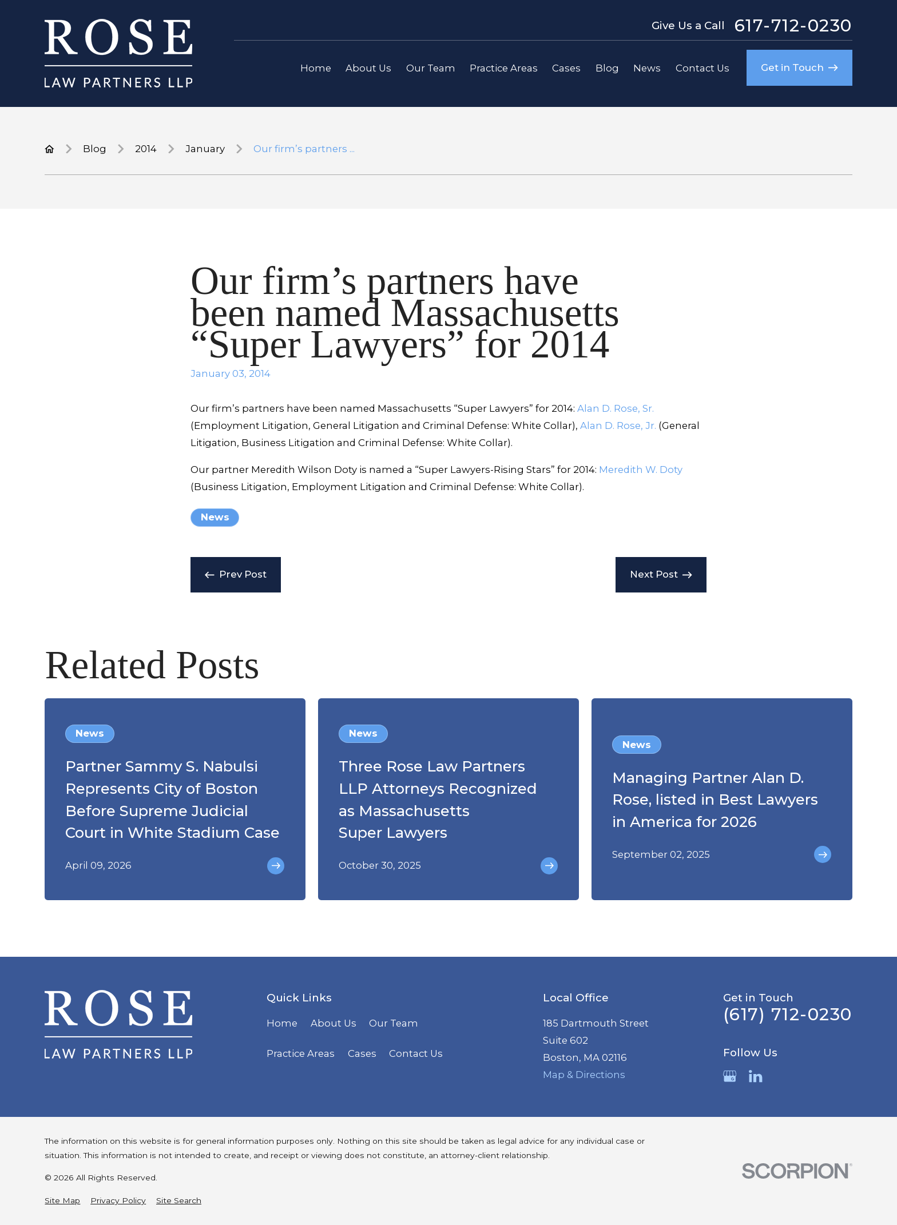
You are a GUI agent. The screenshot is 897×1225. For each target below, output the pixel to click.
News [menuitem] (647, 68)
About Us (333, 1023)
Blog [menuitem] (607, 68)
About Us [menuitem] (368, 68)
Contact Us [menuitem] (702, 68)
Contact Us (416, 1053)
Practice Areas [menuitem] (504, 68)
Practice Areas (301, 1053)
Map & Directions (584, 1074)
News (215, 517)
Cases (362, 1053)
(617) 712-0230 (787, 1014)
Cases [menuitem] (566, 68)
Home (282, 1023)
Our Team (393, 1023)
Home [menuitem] (315, 68)
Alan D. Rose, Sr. (615, 408)
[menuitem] (62, 1201)
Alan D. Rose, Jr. (618, 425)
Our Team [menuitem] (430, 68)
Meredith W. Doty (640, 469)
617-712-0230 (793, 25)
